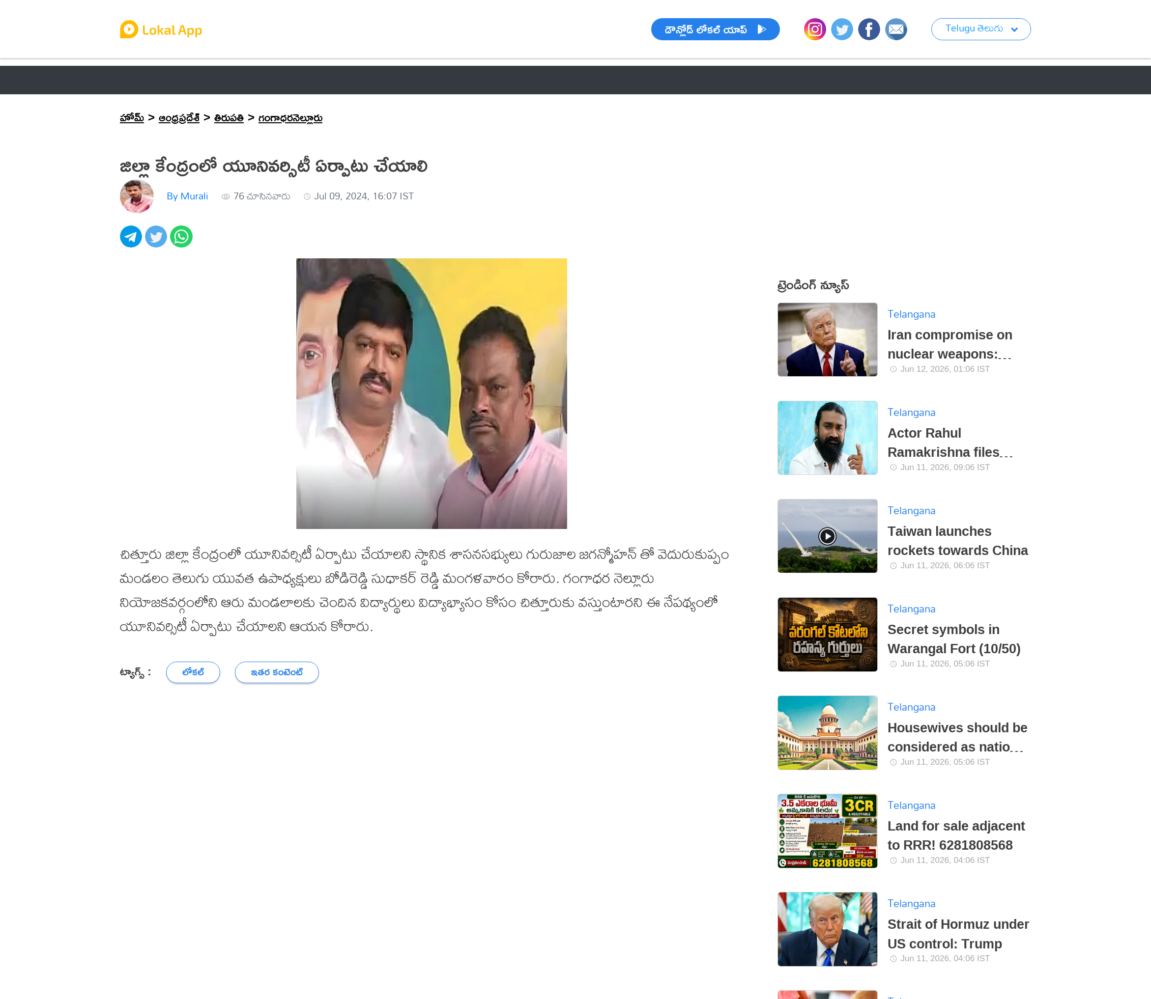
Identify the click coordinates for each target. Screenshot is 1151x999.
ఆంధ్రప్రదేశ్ (179, 117)
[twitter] (157, 241)
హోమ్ (132, 117)
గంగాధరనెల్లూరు (290, 117)
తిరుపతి (229, 117)
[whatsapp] (182, 241)
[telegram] (132, 241)
